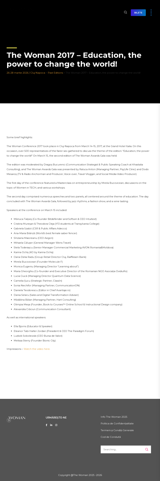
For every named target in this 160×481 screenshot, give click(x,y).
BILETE (138, 12)
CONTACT (41, 18)
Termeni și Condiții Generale (117, 430)
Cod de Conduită (111, 436)
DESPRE (51, 7)
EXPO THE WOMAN (96, 7)
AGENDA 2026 (70, 7)
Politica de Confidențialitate (117, 423)
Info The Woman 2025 (114, 416)
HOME (38, 7)
